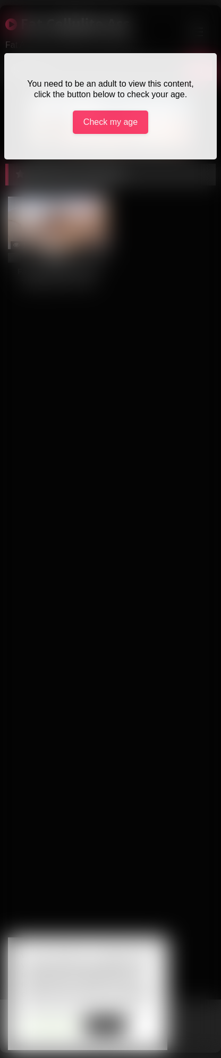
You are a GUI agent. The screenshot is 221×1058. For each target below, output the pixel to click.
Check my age (110, 121)
